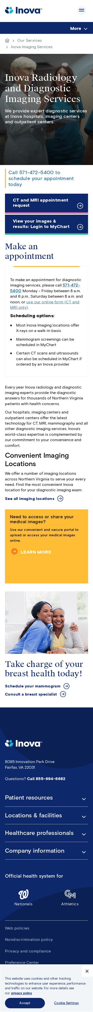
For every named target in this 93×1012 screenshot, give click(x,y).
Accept (24, 1005)
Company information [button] (34, 850)
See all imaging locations (29, 498)
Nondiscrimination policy (29, 939)
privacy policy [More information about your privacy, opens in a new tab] (21, 995)
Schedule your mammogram (33, 686)
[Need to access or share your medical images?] (46, 546)
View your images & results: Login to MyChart (41, 223)
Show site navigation (81, 10)
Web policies (17, 928)
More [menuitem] (75, 28)
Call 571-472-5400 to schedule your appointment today (41, 178)
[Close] (87, 973)
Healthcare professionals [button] (39, 833)
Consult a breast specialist (31, 694)
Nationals (23, 897)
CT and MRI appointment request (40, 202)
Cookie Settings (66, 1005)
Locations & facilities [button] (33, 815)
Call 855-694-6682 (46, 778)
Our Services (29, 40)
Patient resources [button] (29, 797)
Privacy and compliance (28, 951)
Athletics (70, 897)
